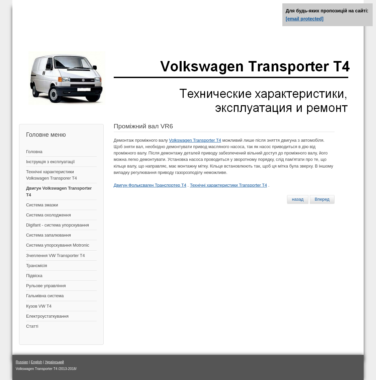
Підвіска (34, 275)
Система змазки (42, 204)
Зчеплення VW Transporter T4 (55, 255)
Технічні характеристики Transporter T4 (228, 185)
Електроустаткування (47, 316)
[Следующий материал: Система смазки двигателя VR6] (322, 199)
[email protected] (304, 18)
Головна (34, 151)
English (36, 362)
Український (54, 362)
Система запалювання (48, 235)
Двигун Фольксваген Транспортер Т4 (150, 185)
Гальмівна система (45, 295)
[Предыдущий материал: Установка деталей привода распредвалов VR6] (298, 199)
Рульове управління (46, 285)
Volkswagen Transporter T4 (195, 140)
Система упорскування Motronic (57, 245)
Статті (32, 326)
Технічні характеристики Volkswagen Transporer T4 (51, 175)
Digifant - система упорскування (57, 225)
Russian (22, 362)
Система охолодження (48, 214)
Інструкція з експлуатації (50, 161)
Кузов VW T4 (39, 306)
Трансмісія (36, 265)
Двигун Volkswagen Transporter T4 (59, 191)
